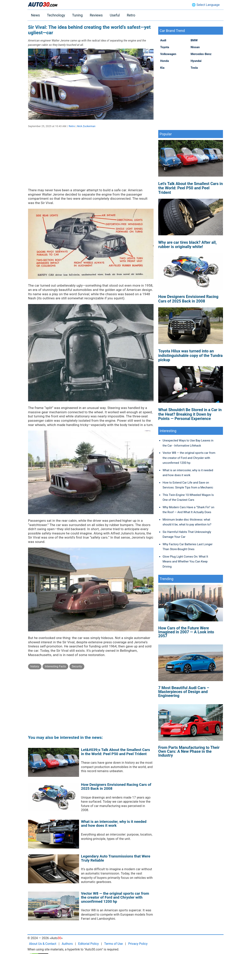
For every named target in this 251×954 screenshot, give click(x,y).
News (35, 15)
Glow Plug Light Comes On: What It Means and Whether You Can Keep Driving (185, 561)
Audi (163, 40)
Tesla (194, 67)
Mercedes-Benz (201, 54)
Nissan (195, 47)
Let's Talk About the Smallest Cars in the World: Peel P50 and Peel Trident (190, 188)
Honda (164, 61)
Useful (115, 15)
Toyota (164, 47)
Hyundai (196, 61)
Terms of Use (113, 944)
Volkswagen (168, 54)
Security (77, 666)
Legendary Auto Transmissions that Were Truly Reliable (115, 858)
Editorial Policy (88, 944)
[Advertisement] (91, 160)
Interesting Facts (55, 666)
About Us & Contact (42, 944)
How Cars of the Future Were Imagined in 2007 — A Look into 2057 (186, 632)
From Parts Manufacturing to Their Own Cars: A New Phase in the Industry (189, 751)
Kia (162, 67)
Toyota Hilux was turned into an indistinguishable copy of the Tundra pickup (190, 355)
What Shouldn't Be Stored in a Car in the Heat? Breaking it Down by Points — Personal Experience (190, 414)
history (34, 666)
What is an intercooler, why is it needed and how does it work (113, 823)
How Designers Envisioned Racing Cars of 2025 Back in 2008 (116, 786)
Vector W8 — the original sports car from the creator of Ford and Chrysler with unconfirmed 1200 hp (115, 897)
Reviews (96, 15)
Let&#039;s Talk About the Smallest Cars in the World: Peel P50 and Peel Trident (115, 751)
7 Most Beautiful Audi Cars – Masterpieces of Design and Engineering (183, 691)
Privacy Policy (138, 944)
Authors (67, 944)
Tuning (77, 15)
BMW (194, 40)
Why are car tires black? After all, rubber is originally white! (187, 244)
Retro (131, 15)
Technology (56, 15)
